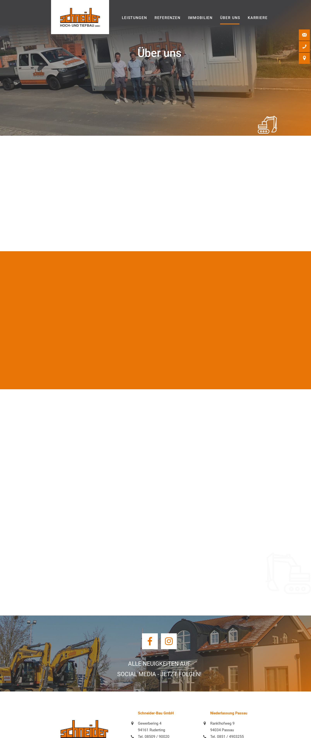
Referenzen (167, 18)
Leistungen (134, 18)
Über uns (230, 18)
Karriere (258, 18)
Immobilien (200, 18)
